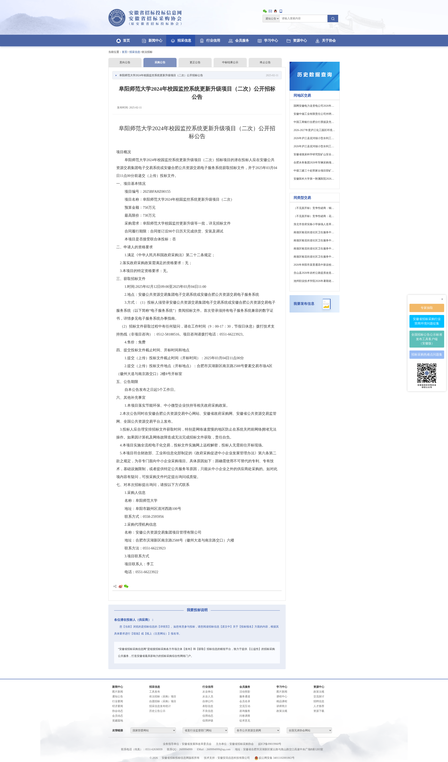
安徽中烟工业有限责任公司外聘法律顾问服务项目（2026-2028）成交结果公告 (315, 113)
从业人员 (207, 696)
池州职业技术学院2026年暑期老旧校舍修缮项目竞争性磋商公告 (315, 281)
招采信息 (180, 40)
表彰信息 (207, 706)
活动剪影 (244, 691)
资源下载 (318, 711)
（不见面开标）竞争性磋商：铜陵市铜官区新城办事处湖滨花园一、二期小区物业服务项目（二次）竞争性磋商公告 (315, 208)
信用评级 (207, 720)
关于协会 (325, 40)
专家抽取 (427, 307)
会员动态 (117, 715)
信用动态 (207, 715)
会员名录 (244, 701)
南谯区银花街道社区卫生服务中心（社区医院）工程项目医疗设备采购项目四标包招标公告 (315, 248)
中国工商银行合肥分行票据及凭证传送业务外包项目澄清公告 (315, 122)
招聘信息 (318, 701)
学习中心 (267, 40)
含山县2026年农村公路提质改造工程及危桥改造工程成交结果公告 (315, 272)
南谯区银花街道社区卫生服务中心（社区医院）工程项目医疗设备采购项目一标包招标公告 (315, 232)
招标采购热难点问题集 (426, 354)
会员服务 (238, 40)
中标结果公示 (230, 62)
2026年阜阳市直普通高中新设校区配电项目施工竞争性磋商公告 (315, 264)
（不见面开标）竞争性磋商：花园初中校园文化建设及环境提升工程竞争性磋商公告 (315, 216)
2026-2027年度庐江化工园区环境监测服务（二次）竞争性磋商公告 (315, 130)
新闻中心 (151, 40)
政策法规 (281, 711)
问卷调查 (244, 715)
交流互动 (244, 706)
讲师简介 (281, 706)
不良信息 (207, 711)
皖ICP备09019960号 (269, 744)
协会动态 (117, 711)
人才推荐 (318, 706)
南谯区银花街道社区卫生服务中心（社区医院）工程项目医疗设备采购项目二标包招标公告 (315, 256)
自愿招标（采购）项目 (162, 701)
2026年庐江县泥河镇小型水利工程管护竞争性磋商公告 (315, 138)
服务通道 (244, 696)
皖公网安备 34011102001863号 (274, 757)
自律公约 (207, 701)
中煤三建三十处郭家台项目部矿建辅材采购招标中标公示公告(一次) (315, 170)
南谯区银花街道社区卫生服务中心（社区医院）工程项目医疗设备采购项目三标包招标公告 (315, 240)
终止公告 (265, 62)
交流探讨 (318, 696)
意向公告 (125, 62)
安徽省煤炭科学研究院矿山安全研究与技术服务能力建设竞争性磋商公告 (315, 154)
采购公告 (160, 62)
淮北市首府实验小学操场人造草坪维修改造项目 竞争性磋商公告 (315, 224)
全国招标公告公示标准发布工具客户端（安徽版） (426, 339)
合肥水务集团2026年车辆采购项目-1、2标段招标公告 (315, 162)
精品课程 (281, 701)
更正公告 (195, 62)
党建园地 (117, 720)
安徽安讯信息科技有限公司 (233, 757)
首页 (123, 40)
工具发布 (154, 691)
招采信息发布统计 (160, 706)
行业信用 (209, 40)
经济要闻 (117, 706)
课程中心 (281, 696)
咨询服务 (244, 711)
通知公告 (117, 696)
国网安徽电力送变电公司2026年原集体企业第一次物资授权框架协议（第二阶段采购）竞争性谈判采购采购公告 (315, 105)
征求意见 (244, 720)
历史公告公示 (157, 711)
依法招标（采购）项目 (162, 696)
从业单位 (207, 691)
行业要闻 (117, 701)
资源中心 (296, 40)
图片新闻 (117, 691)
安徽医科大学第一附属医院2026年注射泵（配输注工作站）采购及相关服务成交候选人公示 (315, 178)
